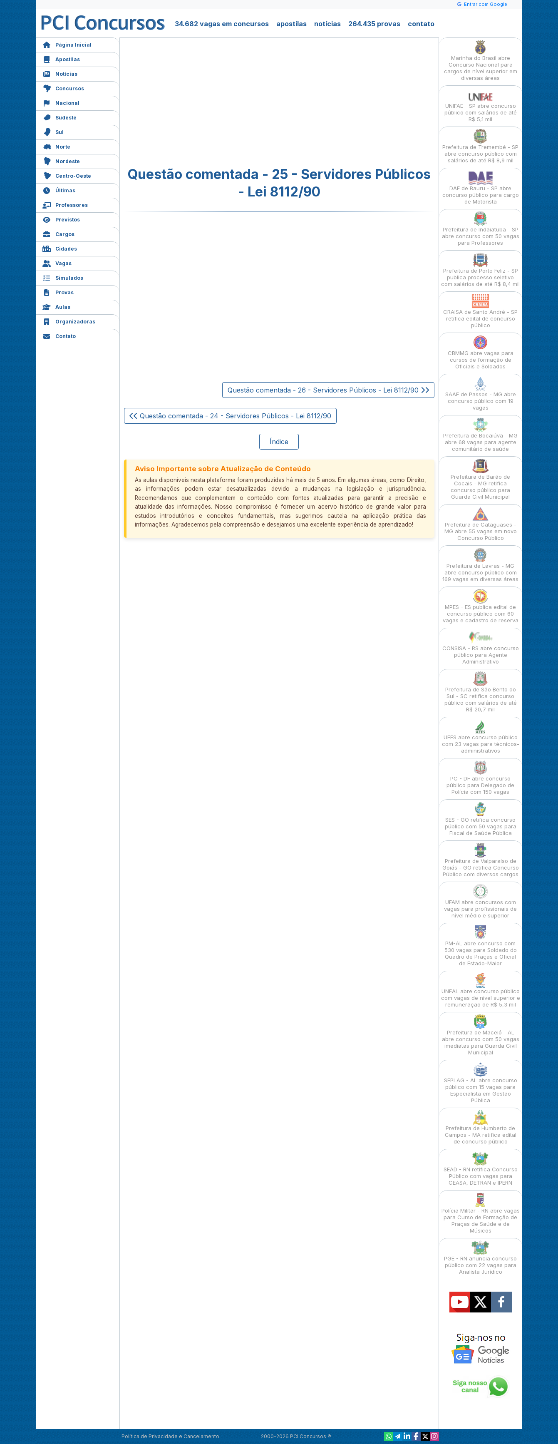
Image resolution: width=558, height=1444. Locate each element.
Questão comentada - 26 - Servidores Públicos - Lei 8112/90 (328, 390)
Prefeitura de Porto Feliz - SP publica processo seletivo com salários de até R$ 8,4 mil (480, 270)
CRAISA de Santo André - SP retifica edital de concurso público (480, 311)
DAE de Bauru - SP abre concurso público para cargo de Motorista (480, 187)
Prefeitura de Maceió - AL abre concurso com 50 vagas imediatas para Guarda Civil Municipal (480, 1035)
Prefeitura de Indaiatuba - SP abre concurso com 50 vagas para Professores (480, 228)
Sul (53, 131)
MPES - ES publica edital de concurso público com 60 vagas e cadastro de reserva (480, 606)
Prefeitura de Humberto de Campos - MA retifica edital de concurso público (480, 1127)
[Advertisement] (211, 102)
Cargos (58, 233)
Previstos (61, 219)
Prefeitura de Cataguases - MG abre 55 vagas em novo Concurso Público (480, 524)
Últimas (58, 190)
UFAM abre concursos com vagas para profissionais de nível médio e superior (480, 901)
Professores (65, 204)
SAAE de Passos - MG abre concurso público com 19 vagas (480, 393)
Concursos (63, 87)
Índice (279, 441)
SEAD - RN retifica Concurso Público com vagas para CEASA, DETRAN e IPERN (481, 1168)
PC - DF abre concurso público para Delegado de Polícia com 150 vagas (480, 778)
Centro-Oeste (66, 175)
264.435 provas (374, 24)
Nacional (60, 102)
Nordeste (61, 160)
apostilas (291, 24)
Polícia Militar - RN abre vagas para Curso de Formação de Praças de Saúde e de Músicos (480, 1213)
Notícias (59, 73)
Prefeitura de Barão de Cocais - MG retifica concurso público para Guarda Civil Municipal (480, 479)
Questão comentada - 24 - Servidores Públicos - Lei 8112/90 (230, 416)
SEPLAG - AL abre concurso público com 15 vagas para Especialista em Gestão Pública (480, 1083)
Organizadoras (68, 321)
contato (421, 24)
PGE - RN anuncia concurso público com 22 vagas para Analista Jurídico (480, 1257)
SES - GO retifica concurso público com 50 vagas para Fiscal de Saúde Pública (480, 819)
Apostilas (61, 58)
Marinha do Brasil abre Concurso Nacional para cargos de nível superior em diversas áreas (480, 60)
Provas (58, 292)
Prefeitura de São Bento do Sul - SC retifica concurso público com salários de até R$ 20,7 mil (480, 692)
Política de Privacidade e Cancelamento (170, 1436)
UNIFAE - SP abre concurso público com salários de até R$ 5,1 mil (480, 105)
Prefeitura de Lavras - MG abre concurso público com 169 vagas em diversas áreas (480, 565)
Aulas (56, 306)
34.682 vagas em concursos (222, 24)
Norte (56, 146)
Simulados (62, 277)
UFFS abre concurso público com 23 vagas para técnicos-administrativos (480, 736)
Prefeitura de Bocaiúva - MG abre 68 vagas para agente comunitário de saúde (480, 435)
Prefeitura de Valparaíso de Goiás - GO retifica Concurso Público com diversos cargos (480, 860)
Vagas (57, 262)
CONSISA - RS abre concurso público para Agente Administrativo (480, 647)
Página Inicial (67, 44)
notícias (327, 24)
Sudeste (59, 117)
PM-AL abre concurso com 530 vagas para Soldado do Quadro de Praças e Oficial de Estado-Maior (480, 946)
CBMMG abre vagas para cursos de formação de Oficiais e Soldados (480, 352)
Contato (59, 335)
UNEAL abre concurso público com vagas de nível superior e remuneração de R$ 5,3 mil (480, 990)
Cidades (59, 248)
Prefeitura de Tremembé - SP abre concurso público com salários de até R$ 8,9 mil (480, 146)
